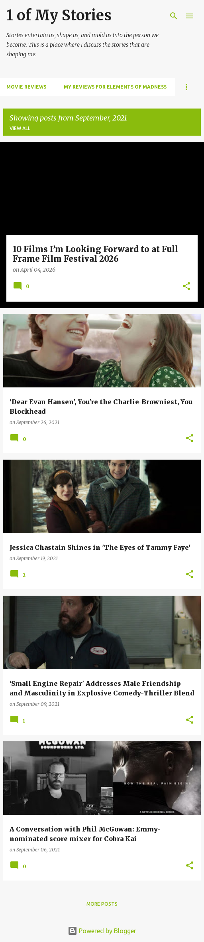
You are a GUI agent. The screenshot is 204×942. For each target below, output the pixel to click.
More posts (102, 903)
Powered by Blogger (102, 930)
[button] (186, 286)
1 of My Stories (59, 15)
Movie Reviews (26, 86)
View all (20, 128)
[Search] (173, 16)
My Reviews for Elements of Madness (115, 86)
